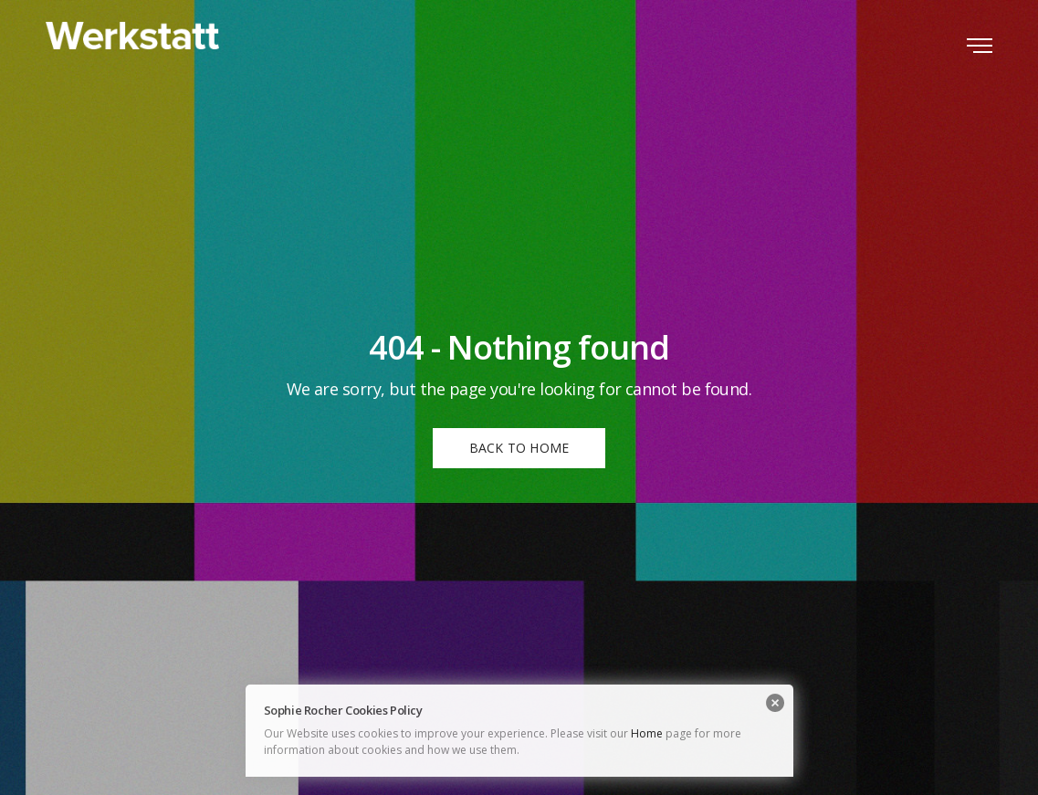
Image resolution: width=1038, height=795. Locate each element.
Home (647, 733)
